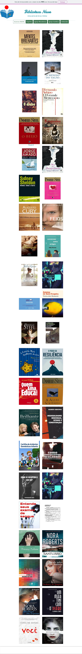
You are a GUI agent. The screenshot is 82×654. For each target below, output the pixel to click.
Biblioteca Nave (37, 12)
